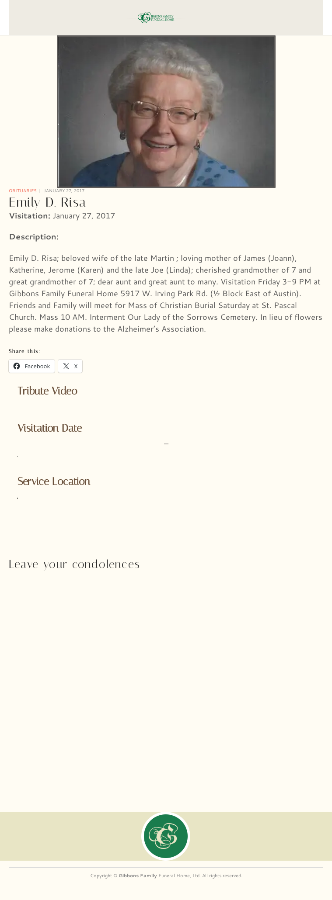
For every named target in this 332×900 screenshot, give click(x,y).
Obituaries (23, 190)
